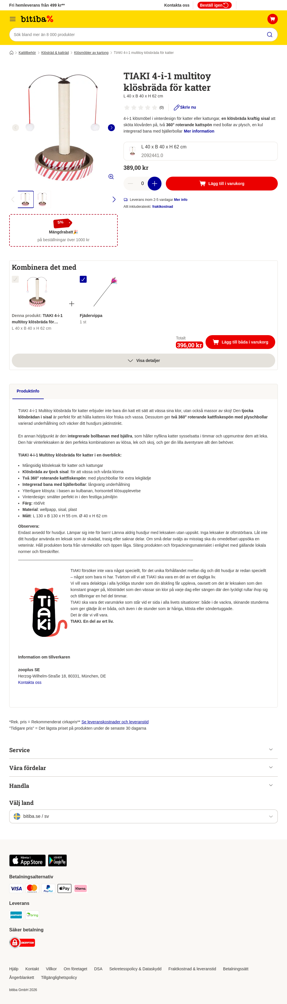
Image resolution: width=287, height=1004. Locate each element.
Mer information (199, 131)
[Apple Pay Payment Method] (64, 889)
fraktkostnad (162, 207)
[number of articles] (142, 183)
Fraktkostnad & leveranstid (192, 969)
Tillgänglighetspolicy (59, 977)
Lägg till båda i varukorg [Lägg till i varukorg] (243, 343)
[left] (15, 127)
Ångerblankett (21, 977)
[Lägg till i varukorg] (222, 183)
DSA (98, 969)
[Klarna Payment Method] (81, 889)
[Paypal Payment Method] (48, 889)
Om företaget (75, 969)
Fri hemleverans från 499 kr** (37, 5)
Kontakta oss (176, 5)
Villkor (51, 969)
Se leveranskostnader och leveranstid (115, 722)
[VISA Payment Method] (16, 889)
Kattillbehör (27, 53)
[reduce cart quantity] (130, 183)
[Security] (22, 943)
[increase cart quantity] (154, 183)
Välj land (21, 802)
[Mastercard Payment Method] (32, 889)
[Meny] (12, 19)
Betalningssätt (235, 969)
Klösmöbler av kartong (91, 53)
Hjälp (13, 969)
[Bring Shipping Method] (32, 916)
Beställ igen (214, 5)
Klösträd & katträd (55, 53)
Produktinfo (28, 391)
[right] (111, 127)
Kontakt (32, 969)
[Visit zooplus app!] (27, 865)
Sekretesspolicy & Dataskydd (135, 969)
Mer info (181, 200)
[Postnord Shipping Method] (16, 916)
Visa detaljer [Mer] (143, 360)
